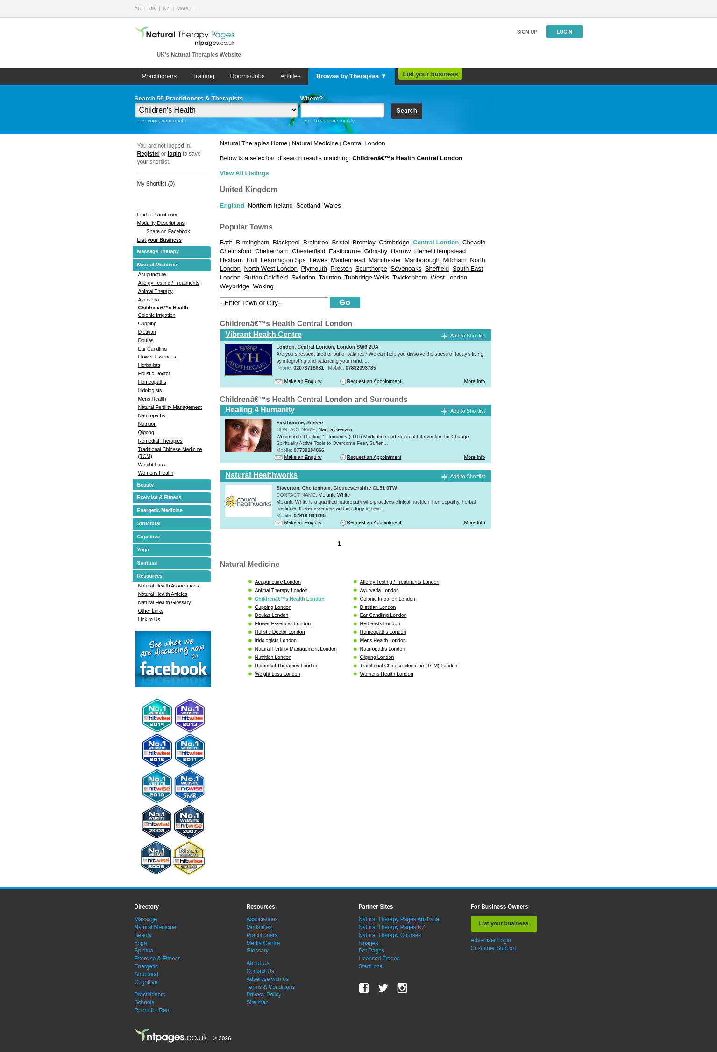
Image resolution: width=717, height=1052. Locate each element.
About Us (258, 963)
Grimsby (375, 251)
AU (138, 8)
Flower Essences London (283, 623)
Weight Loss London (277, 674)
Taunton (330, 277)
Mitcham (454, 260)
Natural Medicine (157, 264)
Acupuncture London (278, 582)
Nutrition (147, 424)
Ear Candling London (383, 615)
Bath (226, 242)
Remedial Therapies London (286, 665)
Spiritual (147, 562)
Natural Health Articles (162, 594)
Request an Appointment (374, 381)
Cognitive (148, 536)
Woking (263, 286)
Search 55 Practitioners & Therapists (189, 98)
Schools (145, 1002)
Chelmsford (236, 251)
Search (407, 110)
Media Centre (263, 943)
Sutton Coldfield (266, 277)
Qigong (146, 432)
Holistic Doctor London (280, 632)
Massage (146, 919)
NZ (166, 8)
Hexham (231, 260)
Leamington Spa (283, 260)
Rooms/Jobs (247, 75)
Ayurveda (148, 299)
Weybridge (234, 286)
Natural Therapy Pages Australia (399, 919)
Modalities (259, 927)
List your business (430, 74)
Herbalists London (380, 623)
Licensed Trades (379, 958)
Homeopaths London (383, 632)
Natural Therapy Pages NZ (392, 927)
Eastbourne (345, 251)
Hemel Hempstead (440, 251)
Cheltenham (272, 251)
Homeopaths (152, 382)
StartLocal (371, 966)
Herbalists (149, 365)
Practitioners (159, 75)
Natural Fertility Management (170, 407)
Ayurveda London (379, 590)
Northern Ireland (270, 205)
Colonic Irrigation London (387, 598)
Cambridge (394, 242)
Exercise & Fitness (159, 497)
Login (564, 32)
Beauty (145, 484)
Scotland (308, 205)
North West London (271, 268)
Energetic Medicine (160, 510)
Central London (363, 143)
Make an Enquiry (303, 381)
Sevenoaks (405, 268)
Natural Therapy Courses (390, 935)
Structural (149, 523)
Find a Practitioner (157, 214)
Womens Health (156, 473)
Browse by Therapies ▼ (351, 75)
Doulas (146, 340)
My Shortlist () (156, 183)
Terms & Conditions (271, 987)
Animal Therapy (155, 291)
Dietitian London (378, 607)
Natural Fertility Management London (296, 648)
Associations (262, 919)
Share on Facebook (168, 231)
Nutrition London (273, 657)
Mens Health (152, 398)
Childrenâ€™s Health (163, 307)
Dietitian (147, 332)
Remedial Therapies (160, 441)
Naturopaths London (382, 648)
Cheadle (474, 242)
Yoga (143, 549)
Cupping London (273, 607)
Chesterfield (308, 251)
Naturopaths (151, 415)
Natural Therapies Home (254, 143)
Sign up (527, 32)
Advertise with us (268, 979)
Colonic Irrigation (157, 315)
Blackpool (286, 242)
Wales (332, 205)
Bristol (340, 242)
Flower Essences (157, 356)
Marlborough (422, 260)
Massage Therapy (158, 251)
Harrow (400, 251)
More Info (474, 381)
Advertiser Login (491, 940)
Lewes (318, 260)
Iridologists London (276, 640)
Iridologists (150, 390)
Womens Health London (386, 674)
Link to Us (149, 619)
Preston (341, 268)
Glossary (258, 950)
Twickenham (409, 277)
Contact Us (260, 971)
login (174, 153)
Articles (290, 75)
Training (203, 75)
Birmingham (252, 242)
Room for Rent (153, 1010)
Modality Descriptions (161, 223)
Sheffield (437, 268)
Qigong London (377, 657)
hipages (368, 943)
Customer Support (493, 948)
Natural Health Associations (168, 585)
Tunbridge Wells (366, 277)
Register (148, 153)
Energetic (146, 966)
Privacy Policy (264, 994)
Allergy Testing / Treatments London (400, 582)
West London (449, 277)
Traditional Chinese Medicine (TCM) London (409, 665)
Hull (252, 260)
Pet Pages (371, 950)
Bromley (364, 242)
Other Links (151, 611)
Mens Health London (383, 640)
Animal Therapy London (281, 590)
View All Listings (244, 173)
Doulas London (272, 615)
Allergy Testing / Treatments (168, 283)
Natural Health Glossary (164, 602)
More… (185, 8)
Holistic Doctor (154, 373)
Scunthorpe (371, 268)
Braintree (315, 242)
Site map (258, 1002)
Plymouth (314, 268)
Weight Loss (151, 464)
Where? (311, 98)
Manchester (385, 260)
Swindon (303, 277)
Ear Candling (152, 348)
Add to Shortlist (467, 335)
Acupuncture (152, 274)
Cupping (147, 323)
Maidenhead (348, 260)
